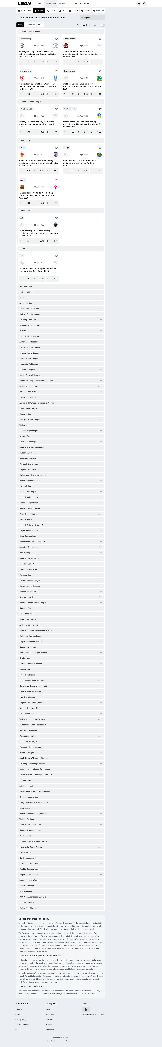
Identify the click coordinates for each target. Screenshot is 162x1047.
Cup (21, 218)
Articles (73, 3)
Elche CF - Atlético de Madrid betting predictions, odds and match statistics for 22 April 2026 (38, 163)
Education (84, 3)
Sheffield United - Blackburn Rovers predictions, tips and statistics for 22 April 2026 (82, 86)
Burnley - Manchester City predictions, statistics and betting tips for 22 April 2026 (37, 124)
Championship (25, 39)
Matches (62, 3)
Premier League (26, 109)
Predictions (51, 3)
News (40, 3)
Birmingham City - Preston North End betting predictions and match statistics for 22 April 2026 (37, 54)
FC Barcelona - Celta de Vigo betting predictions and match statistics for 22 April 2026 (37, 195)
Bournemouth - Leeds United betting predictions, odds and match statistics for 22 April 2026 (82, 124)
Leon (84, 1003)
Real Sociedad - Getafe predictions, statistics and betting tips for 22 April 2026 (80, 163)
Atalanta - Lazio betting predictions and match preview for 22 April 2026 (37, 269)
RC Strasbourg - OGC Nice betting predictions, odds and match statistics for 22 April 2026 (38, 233)
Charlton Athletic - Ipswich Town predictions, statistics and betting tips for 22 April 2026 (82, 54)
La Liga (22, 148)
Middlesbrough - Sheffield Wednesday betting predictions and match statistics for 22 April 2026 (37, 86)
